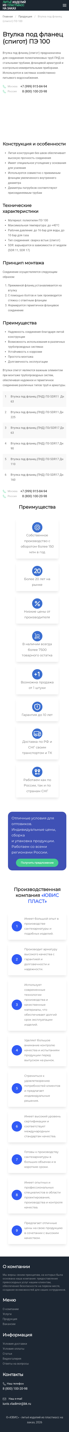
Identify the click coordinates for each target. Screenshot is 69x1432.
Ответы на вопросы (16, 1363)
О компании (11, 1309)
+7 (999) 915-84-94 (33, 86)
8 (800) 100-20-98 (34, 91)
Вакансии (9, 1324)
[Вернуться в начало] (14, 5)
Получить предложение (37, 862)
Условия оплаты (13, 1348)
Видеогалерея (12, 1358)
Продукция (10, 1319)
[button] (64, 5)
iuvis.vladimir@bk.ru (17, 1404)
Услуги (7, 1314)
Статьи (7, 1353)
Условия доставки (15, 1343)
